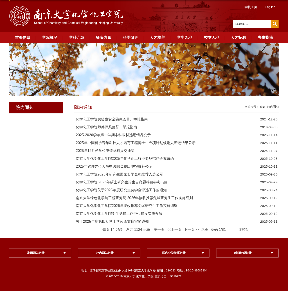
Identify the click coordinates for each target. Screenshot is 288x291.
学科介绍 (76, 38)
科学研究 (130, 38)
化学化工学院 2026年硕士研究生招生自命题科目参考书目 (122, 182)
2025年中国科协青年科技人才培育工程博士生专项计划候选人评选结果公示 (136, 143)
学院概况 (49, 38)
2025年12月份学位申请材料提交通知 (105, 151)
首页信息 (22, 38)
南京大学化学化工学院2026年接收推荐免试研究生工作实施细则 (127, 206)
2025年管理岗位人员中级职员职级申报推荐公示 (114, 166)
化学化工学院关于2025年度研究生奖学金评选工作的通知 (121, 190)
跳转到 (244, 229)
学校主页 (251, 7)
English (270, 7)
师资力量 (103, 38)
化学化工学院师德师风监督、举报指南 (106, 127)
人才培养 (157, 38)
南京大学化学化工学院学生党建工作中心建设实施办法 (119, 213)
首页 (262, 107)
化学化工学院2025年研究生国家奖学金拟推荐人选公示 (119, 174)
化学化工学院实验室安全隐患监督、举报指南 (112, 119)
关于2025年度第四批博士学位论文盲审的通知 (112, 221)
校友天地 (211, 38)
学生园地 (184, 38)
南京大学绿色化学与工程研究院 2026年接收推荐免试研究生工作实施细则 (134, 198)
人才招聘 (238, 38)
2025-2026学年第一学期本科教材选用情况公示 (113, 135)
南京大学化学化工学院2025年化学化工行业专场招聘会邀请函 (125, 158)
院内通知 (273, 107)
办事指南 (265, 38)
